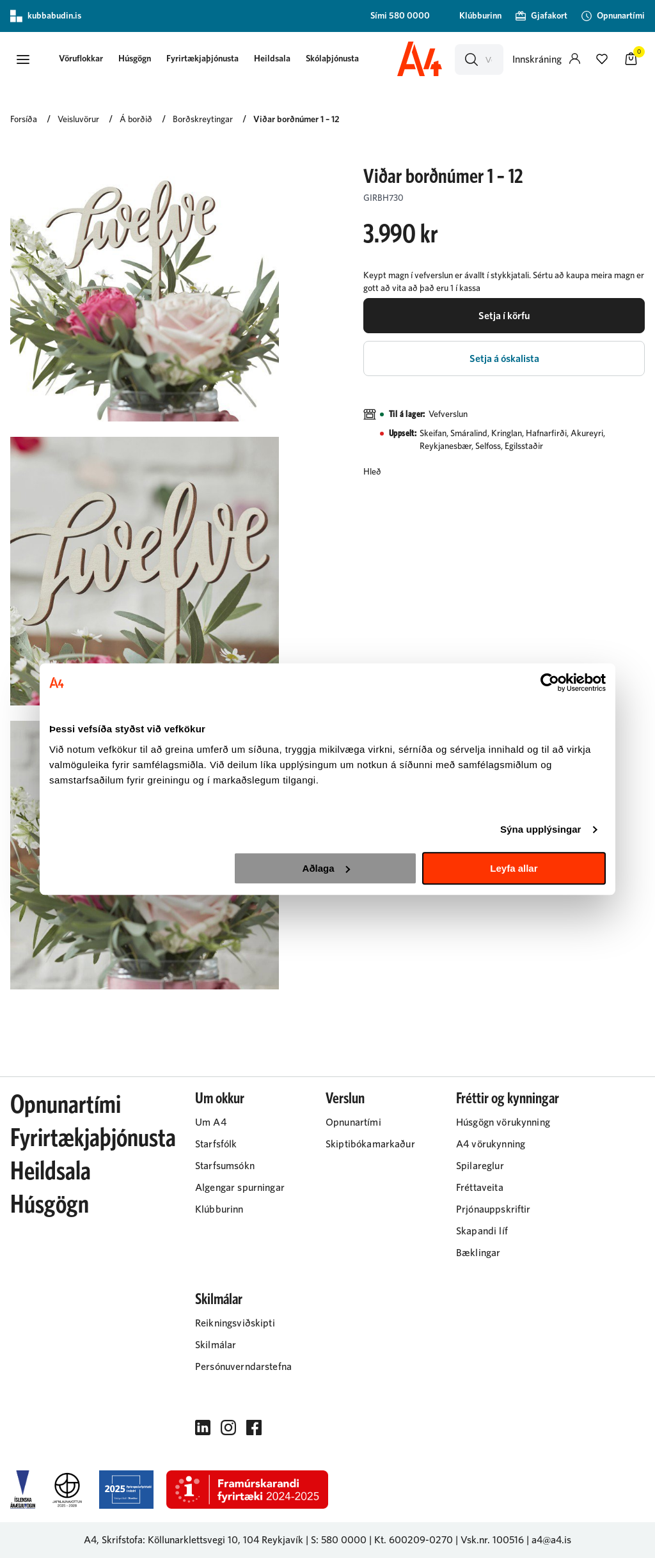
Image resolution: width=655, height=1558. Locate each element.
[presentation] (81, 60)
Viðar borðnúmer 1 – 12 (296, 119)
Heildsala (272, 58)
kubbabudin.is (45, 16)
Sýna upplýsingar (540, 829)
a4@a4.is (551, 1540)
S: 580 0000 (339, 1540)
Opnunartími (65, 1105)
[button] (23, 59)
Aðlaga (326, 868)
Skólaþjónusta (332, 58)
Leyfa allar (513, 868)
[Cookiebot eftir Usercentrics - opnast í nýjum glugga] (550, 682)
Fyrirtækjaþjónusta (202, 58)
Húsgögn (134, 58)
